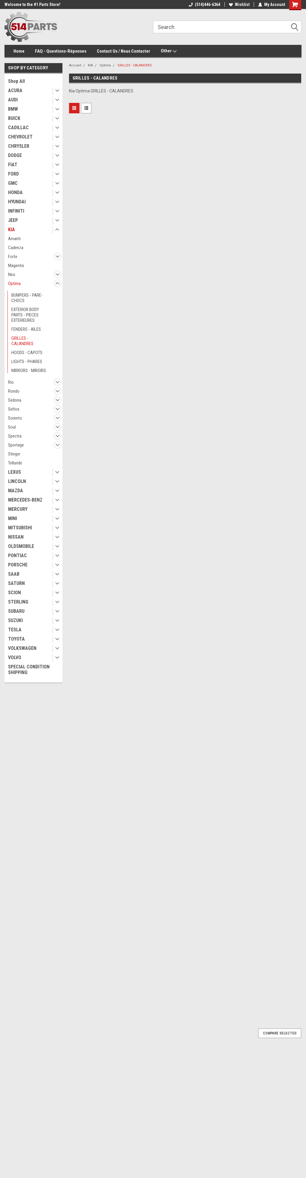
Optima (14, 283)
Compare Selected (279, 1033)
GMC (13, 183)
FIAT (12, 164)
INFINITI (16, 211)
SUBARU (16, 611)
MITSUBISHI (20, 528)
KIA (11, 229)
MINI (12, 518)
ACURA (15, 90)
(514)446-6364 (204, 4)
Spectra (15, 436)
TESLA (15, 630)
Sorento (15, 418)
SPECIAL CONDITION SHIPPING (29, 669)
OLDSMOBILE (21, 546)
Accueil (75, 65)
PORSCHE (17, 565)
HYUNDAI (17, 202)
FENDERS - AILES (26, 329)
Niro (11, 274)
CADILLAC (18, 127)
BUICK (14, 118)
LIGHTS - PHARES (26, 361)
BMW (13, 109)
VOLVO (14, 657)
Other (169, 51)
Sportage (16, 445)
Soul (12, 427)
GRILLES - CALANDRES (22, 341)
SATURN (16, 583)
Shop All (16, 81)
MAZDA (15, 490)
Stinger (14, 454)
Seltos (13, 409)
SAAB (13, 574)
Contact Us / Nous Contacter (123, 51)
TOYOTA (16, 639)
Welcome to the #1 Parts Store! (32, 4)
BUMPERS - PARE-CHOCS (27, 297)
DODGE (15, 155)
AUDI (13, 100)
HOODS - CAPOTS (26, 352)
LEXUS (14, 472)
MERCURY (17, 509)
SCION (14, 592)
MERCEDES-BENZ (25, 500)
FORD (13, 174)
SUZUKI (15, 620)
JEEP (13, 220)
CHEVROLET (20, 137)
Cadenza (15, 247)
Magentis (16, 265)
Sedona (14, 400)
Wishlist (239, 4)
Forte (12, 256)
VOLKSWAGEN (22, 648)
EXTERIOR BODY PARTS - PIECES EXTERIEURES (25, 315)
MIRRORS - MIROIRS (28, 370)
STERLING (18, 602)
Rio (11, 382)
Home (19, 51)
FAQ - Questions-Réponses (60, 51)
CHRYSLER (18, 146)
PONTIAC (17, 555)
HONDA (15, 192)
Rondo (13, 391)
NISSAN (16, 537)
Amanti (14, 238)
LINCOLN (17, 481)
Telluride (15, 463)
